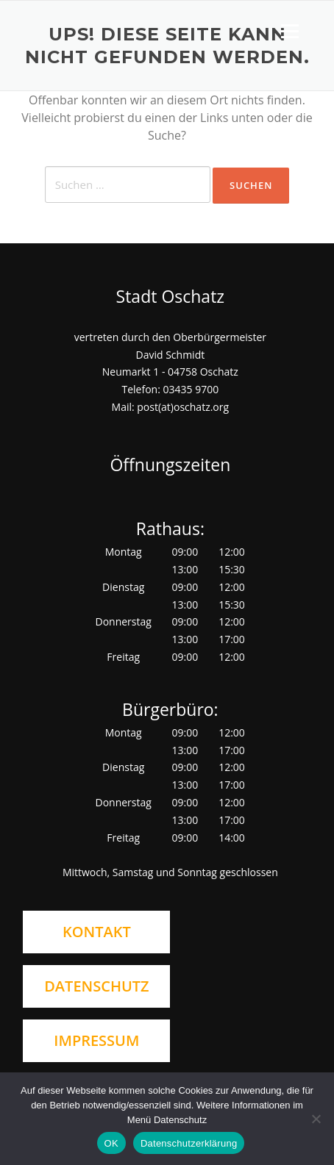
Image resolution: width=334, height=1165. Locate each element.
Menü (289, 30)
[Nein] (315, 1118)
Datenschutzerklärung (189, 1143)
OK (111, 1143)
